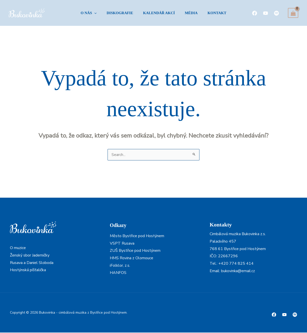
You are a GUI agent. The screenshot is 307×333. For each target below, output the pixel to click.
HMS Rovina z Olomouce (131, 258)
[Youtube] (284, 315)
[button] (85, 13)
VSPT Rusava (122, 244)
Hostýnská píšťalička (28, 270)
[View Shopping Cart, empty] (293, 13)
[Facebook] (254, 12)
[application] (90, 13)
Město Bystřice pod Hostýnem (137, 236)
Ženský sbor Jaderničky (29, 256)
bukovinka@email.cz (238, 271)
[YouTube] (265, 12)
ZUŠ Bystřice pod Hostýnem (135, 251)
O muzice (18, 248)
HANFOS (118, 273)
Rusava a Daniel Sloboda (31, 263)
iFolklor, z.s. (120, 266)
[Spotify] (276, 12)
